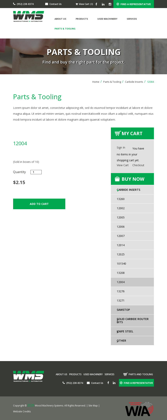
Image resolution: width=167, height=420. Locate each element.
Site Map (93, 405)
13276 (121, 291)
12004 (121, 282)
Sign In (121, 147)
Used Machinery (107, 18)
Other (121, 340)
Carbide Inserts (135, 81)
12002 (121, 208)
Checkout (138, 165)
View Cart (82, 4)
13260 (121, 199)
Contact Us (53, 4)
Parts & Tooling (65, 28)
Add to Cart (39, 204)
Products (82, 18)
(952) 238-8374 (23, 4)
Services (132, 18)
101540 (121, 263)
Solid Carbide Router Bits (133, 320)
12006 (121, 226)
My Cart (132, 133)
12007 (121, 236)
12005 (121, 217)
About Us (60, 18)
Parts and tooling (141, 374)
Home (97, 81)
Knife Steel (125, 331)
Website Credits (22, 411)
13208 (121, 273)
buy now (133, 179)
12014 (121, 245)
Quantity (19, 172)
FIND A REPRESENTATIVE (134, 4)
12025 (121, 254)
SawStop (123, 310)
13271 (121, 300)
